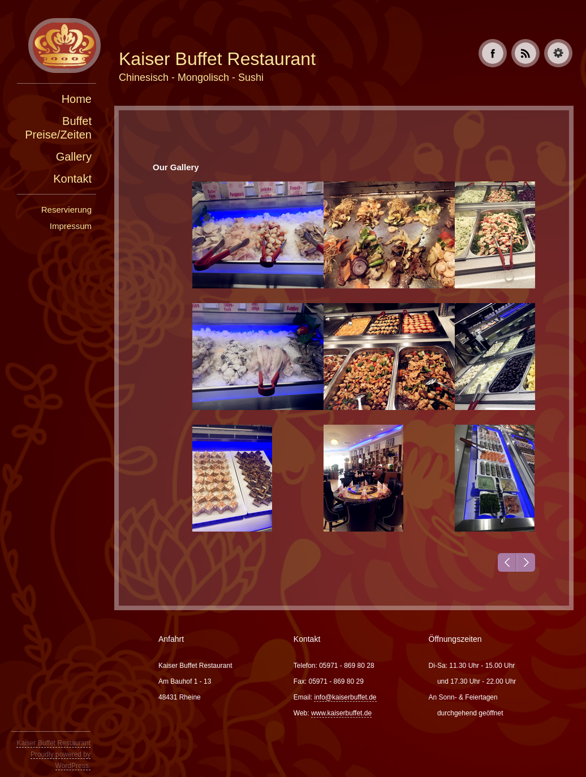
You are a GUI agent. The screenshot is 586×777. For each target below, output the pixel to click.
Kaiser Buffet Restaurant (53, 743)
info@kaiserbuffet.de (345, 697)
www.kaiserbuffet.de (341, 713)
